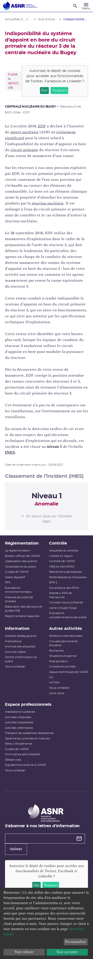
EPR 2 (53, 582)
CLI (51, 677)
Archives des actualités (20, 646)
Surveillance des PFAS (64, 588)
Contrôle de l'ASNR (62, 561)
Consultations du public (20, 566)
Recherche (56, 650)
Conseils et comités (62, 666)
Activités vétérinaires (19, 728)
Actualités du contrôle (63, 550)
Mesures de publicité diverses (19, 599)
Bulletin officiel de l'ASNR (22, 556)
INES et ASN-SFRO (61, 566)
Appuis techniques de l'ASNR (68, 672)
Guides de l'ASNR (17, 572)
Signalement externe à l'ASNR (25, 765)
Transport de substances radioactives (29, 733)
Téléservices (13, 759)
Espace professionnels (28, 705)
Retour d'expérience (18, 743)
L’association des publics (21, 561)
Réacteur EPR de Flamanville (60, 595)
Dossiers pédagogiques (20, 636)
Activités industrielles (19, 722)
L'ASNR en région (61, 556)
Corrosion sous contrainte (66, 602)
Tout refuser (24, 952)
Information (17, 629)
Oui (44, 90)
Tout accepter (67, 952)
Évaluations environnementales (18, 590)
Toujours (59, 90)
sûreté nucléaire (24, 132)
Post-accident (58, 661)
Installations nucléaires (20, 711)
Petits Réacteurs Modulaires (68, 577)
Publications (13, 641)
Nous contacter (15, 666)
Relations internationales (65, 636)
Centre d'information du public (21, 659)
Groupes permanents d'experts (63, 643)
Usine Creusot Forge (63, 608)
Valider (16, 849)
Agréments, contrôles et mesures (27, 738)
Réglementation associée (22, 616)
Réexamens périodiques (65, 572)
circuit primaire (24, 150)
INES (10, 453)
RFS (7, 582)
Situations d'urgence (63, 656)
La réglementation (17, 550)
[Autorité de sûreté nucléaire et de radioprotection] (20, 6)
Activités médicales (18, 717)
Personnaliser (75, 941)
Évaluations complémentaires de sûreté (68, 615)
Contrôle (58, 543)
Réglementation (22, 543)
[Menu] (86, 6)
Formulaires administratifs (22, 754)
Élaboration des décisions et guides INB (23, 608)
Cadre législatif (15, 577)
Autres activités (65, 629)
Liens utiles (56, 693)
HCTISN (54, 682)
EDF (42, 126)
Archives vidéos (15, 652)
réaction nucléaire (48, 203)
